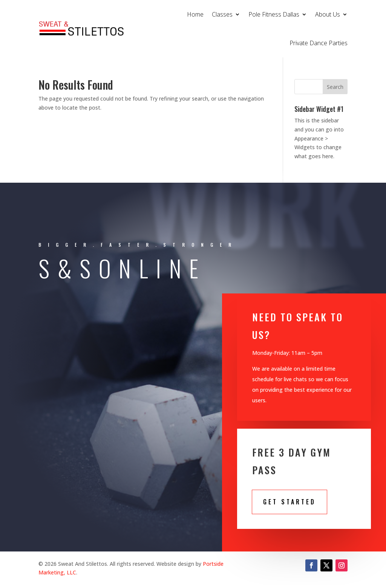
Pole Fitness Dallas (273, 14)
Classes (222, 14)
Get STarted (289, 501)
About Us (327, 14)
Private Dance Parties (319, 43)
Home (195, 14)
